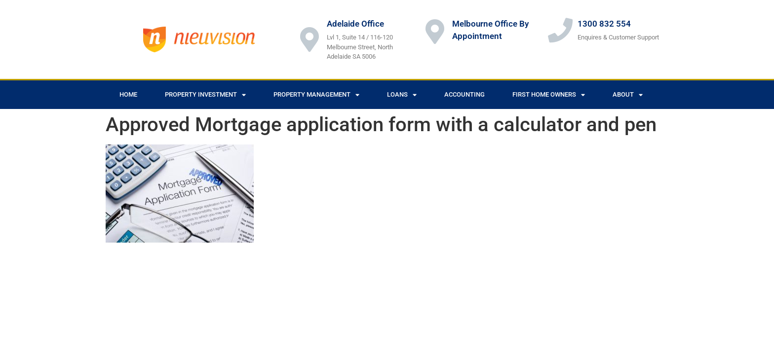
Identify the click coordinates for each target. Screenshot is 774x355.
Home (128, 94)
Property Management (316, 95)
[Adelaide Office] (309, 39)
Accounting (464, 94)
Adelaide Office (355, 24)
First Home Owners (548, 95)
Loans (402, 95)
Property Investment (205, 95)
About (628, 95)
